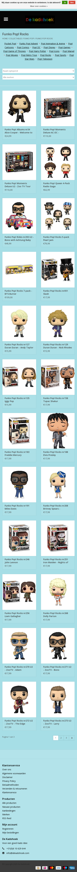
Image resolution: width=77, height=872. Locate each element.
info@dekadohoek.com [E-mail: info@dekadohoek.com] (18, 853)
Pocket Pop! (10, 43)
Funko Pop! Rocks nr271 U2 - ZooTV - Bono (57, 668)
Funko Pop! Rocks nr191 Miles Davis (17, 507)
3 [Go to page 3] (66, 738)
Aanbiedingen (8, 810)
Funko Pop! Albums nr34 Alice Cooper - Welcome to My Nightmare (18, 131)
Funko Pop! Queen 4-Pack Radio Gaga (56, 185)
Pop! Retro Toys (29, 55)
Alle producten (9, 802)
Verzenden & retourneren (14, 788)
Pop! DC (36, 47)
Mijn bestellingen (10, 832)
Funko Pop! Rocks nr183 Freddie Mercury (17, 453)
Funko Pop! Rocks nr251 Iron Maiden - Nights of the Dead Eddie (55, 561)
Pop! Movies (12, 55)
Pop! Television (45, 58)
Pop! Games (64, 47)
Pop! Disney (49, 47)
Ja (65, 3)
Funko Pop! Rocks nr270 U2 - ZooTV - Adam (19, 668)
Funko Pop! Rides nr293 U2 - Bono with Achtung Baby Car (19, 239)
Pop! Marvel (68, 51)
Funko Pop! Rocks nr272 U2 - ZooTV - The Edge (19, 722)
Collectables (15, 38)
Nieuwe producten (11, 806)
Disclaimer (7, 777)
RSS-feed (6, 818)
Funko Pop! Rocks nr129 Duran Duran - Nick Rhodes (57, 346)
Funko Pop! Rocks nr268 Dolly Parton (55, 615)
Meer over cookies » (39, 6)
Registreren (7, 828)
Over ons (6, 769)
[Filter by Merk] (38, 77)
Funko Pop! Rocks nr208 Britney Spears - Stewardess (55, 507)
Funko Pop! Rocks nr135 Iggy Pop (17, 400)
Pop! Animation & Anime (53, 43)
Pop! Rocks (45, 55)
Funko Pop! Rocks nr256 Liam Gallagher (17, 615)
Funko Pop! (28, 38)
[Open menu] (6, 19)
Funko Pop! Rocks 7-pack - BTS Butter (18, 292)
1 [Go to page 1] (55, 738)
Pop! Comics (23, 47)
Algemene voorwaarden (14, 773)
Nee (72, 3)
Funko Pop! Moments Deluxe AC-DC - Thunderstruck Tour (54, 131)
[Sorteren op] (38, 70)
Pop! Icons (54, 51)
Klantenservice (9, 792)
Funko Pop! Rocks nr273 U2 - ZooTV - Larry (57, 722)
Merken (6, 814)
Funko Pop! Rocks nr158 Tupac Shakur (55, 400)
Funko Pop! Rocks (44, 38)
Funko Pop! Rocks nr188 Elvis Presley (55, 453)
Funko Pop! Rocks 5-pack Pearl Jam (56, 238)
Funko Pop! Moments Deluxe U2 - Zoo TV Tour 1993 (18, 185)
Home (5, 38)
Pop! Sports (60, 55)
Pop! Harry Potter (37, 51)
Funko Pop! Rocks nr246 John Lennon (17, 561)
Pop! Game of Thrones (14, 51)
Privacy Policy (9, 781)
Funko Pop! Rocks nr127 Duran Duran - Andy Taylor (19, 346)
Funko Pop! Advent (28, 43)
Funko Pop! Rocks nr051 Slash (55, 292)
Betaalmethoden (10, 784)
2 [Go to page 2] (61, 738)
